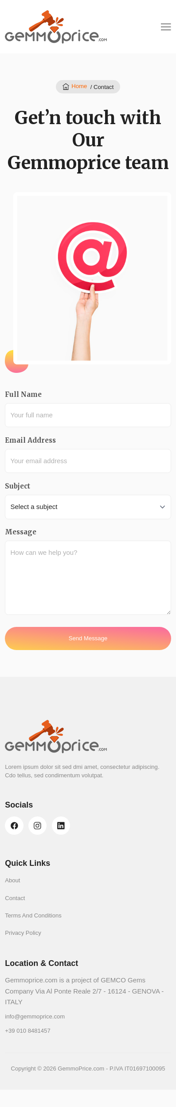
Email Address (30, 440)
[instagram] (37, 825)
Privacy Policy (23, 932)
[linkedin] (61, 825)
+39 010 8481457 (27, 1030)
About (12, 880)
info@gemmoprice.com (35, 1016)
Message (20, 532)
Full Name (23, 394)
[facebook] (14, 825)
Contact (15, 898)
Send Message (88, 638)
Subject (17, 486)
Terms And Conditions (33, 915)
